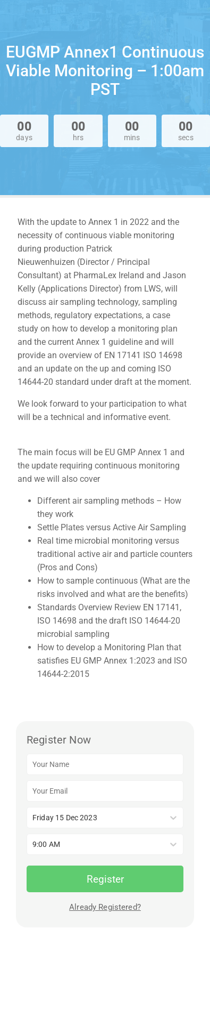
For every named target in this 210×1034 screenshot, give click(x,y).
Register (105, 879)
